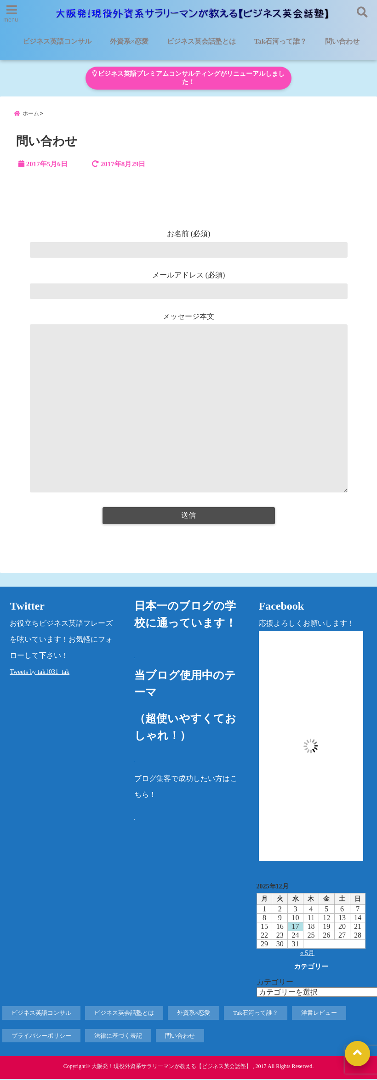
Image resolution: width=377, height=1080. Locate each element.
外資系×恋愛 (129, 41)
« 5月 (307, 953)
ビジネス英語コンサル (57, 41)
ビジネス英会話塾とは (201, 41)
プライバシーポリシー (41, 1036)
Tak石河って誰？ (280, 41)
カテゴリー (275, 983)
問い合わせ (342, 41)
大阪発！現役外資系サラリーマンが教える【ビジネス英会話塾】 (171, 1067)
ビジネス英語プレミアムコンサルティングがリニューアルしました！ (188, 77)
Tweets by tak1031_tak (39, 672)
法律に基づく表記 (118, 1036)
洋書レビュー (319, 1013)
